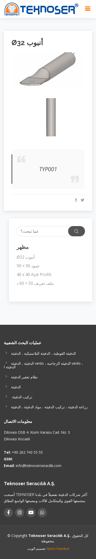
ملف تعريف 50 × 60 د (35, 283)
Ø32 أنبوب (26, 257)
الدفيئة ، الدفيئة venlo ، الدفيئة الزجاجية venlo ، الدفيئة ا (43, 364)
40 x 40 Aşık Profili (34, 274)
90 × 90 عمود (28, 266)
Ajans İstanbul (58, 548)
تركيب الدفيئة (18, 396)
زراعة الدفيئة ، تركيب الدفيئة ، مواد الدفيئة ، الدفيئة (46, 406)
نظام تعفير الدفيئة (21, 376)
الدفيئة (12, 386)
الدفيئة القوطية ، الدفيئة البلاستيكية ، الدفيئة (40, 352)
